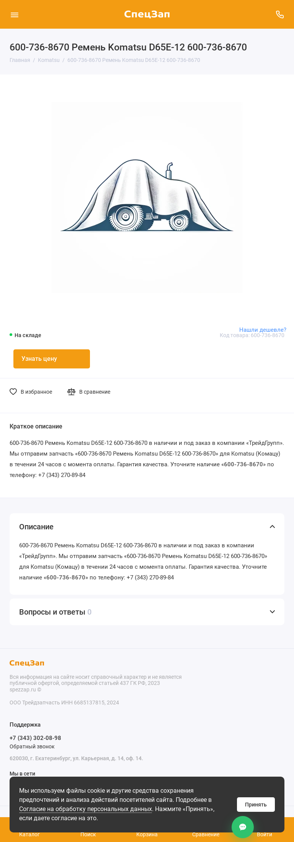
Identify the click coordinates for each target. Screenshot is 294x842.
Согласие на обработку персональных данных (85, 809)
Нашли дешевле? (262, 329)
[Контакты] (243, 827)
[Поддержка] (279, 14)
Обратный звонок (32, 746)
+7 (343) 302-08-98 (35, 738)
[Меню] (14, 14)
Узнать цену (39, 358)
